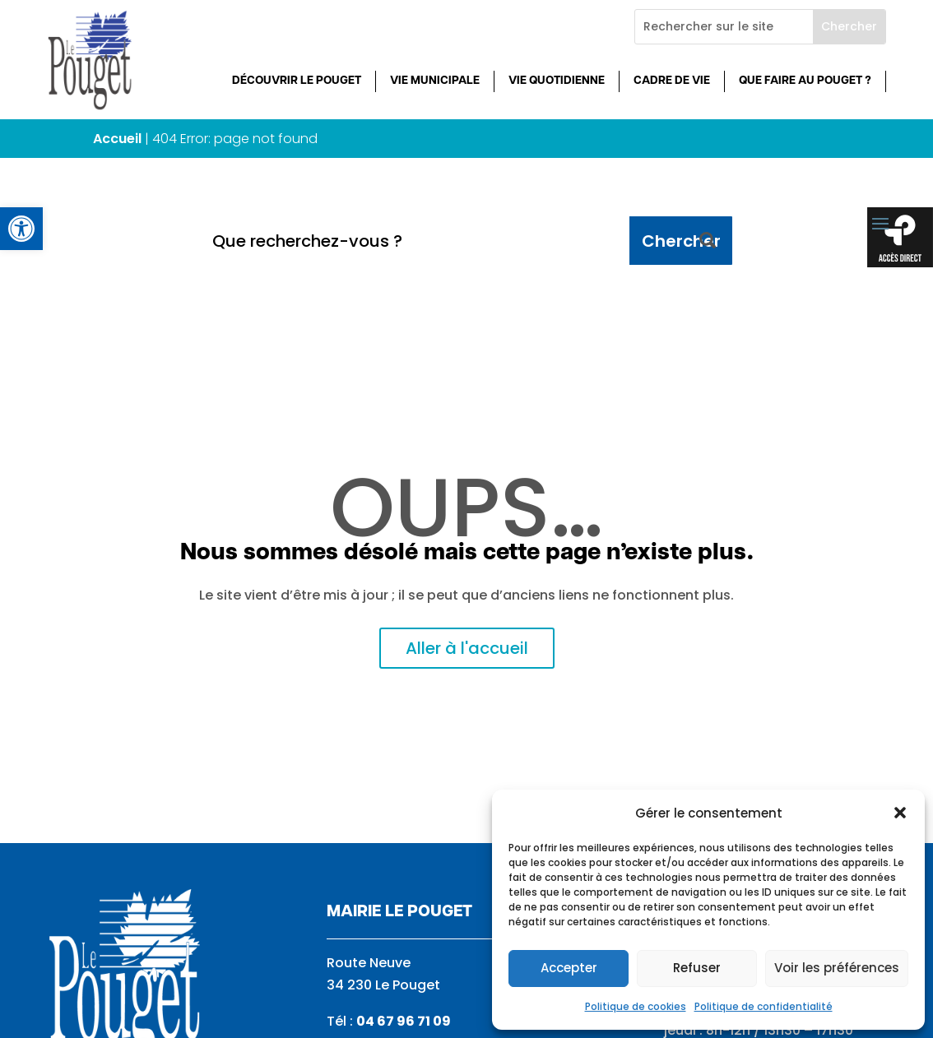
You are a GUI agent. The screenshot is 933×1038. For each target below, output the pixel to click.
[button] (900, 812)
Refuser (697, 967)
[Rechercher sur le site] (724, 27)
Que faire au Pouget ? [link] (805, 81)
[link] (21, 228)
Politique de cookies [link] (635, 1006)
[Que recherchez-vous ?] (415, 240)
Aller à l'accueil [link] (467, 648)
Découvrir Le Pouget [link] (296, 81)
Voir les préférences (836, 967)
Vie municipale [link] (435, 81)
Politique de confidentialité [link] (763, 1006)
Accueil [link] (117, 138)
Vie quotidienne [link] (556, 81)
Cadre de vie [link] (672, 81)
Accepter (569, 967)
